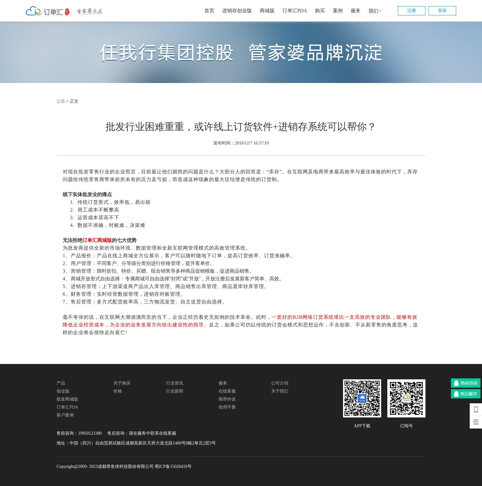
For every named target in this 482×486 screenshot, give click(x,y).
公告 (61, 101)
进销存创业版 (237, 10)
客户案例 (65, 415)
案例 (338, 10)
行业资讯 (174, 383)
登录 (442, 10)
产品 (61, 383)
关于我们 (279, 391)
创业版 (63, 391)
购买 (320, 10)
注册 (411, 10)
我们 (377, 10)
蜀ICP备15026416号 (173, 466)
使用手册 (227, 407)
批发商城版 (67, 399)
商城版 (267, 10)
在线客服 (227, 391)
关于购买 (122, 383)
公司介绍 (279, 383)
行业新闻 (174, 391)
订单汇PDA (294, 10)
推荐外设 (227, 399)
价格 (117, 391)
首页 (209, 10)
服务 (356, 10)
